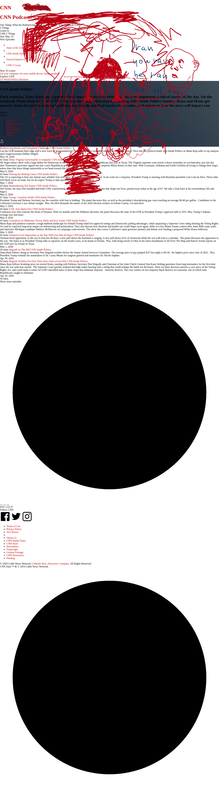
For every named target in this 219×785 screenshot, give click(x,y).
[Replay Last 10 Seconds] (1, 504)
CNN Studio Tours (16, 540)
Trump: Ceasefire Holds (21, 197)
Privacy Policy (14, 529)
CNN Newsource (15, 555)
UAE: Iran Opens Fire (20, 209)
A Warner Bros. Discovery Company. (50, 563)
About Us (11, 537)
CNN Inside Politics (44, 197)
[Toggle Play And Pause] (4, 504)
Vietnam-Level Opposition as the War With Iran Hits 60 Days (40, 235)
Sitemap (10, 558)
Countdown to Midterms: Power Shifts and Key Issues (37, 220)
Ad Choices (12, 532)
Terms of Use (13, 526)
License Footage (14, 552)
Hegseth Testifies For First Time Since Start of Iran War (37, 261)
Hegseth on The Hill (19, 249)
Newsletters (12, 546)
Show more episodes (10, 281)
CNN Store (12, 543)
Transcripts (12, 549)
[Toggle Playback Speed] (7, 504)
